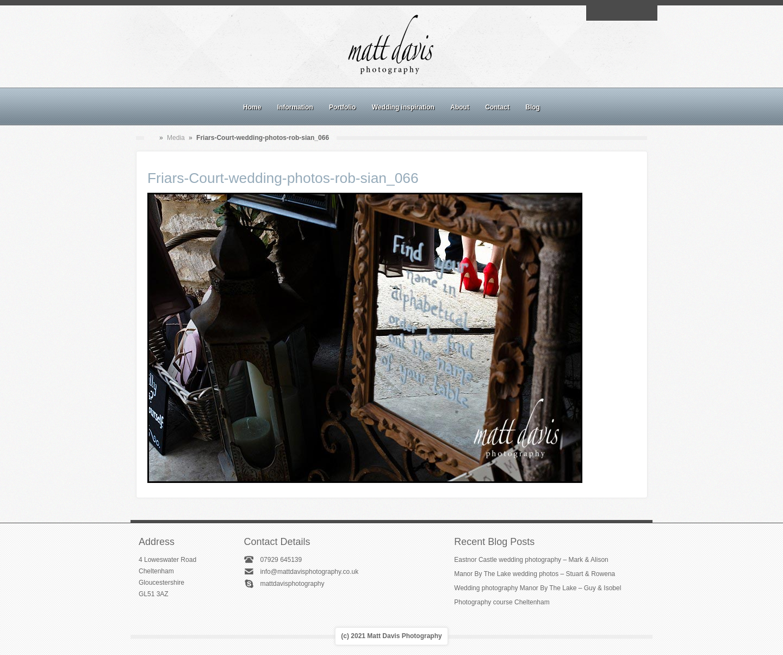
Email (596, 13)
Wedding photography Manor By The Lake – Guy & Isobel (537, 588)
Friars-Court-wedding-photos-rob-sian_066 (283, 178)
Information (295, 107)
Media (176, 138)
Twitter (646, 13)
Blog (532, 107)
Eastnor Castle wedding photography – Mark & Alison (531, 560)
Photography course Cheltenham (501, 602)
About (459, 107)
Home (252, 107)
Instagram (621, 13)
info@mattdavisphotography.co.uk (309, 572)
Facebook (609, 13)
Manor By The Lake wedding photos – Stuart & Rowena (534, 574)
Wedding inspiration (403, 107)
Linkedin (634, 13)
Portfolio (342, 107)
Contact (497, 107)
